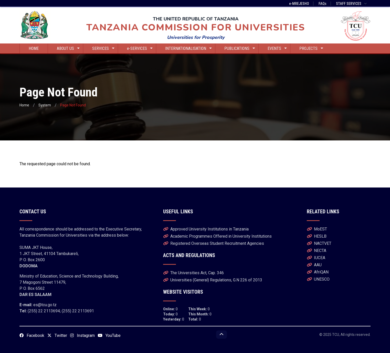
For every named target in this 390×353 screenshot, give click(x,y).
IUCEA (316, 257)
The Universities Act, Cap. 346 (193, 272)
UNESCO (318, 279)
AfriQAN (318, 272)
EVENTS (277, 48)
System (44, 105)
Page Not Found (73, 105)
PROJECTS (311, 48)
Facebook (31, 335)
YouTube (109, 335)
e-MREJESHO (299, 4)
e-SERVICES (140, 48)
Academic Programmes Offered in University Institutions (217, 236)
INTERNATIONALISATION (188, 48)
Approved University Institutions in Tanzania (206, 229)
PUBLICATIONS (239, 48)
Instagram (82, 335)
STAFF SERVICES (351, 4)
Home (24, 105)
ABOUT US (68, 48)
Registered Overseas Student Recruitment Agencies (213, 243)
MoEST (317, 229)
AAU (314, 264)
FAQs (322, 4)
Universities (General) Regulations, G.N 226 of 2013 (212, 280)
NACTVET (319, 243)
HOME (34, 48)
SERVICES (103, 48)
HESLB (316, 236)
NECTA (316, 250)
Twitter (57, 335)
